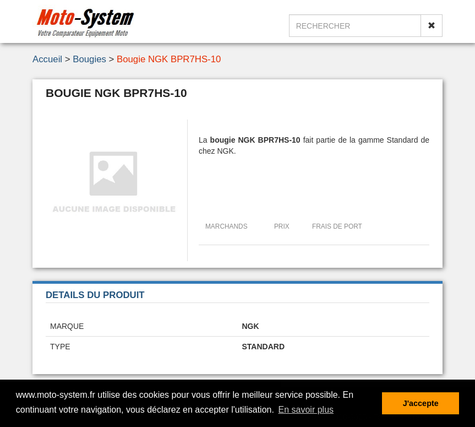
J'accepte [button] (421, 403)
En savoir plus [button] (306, 409)
